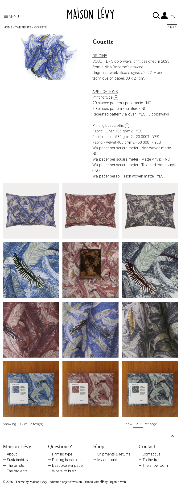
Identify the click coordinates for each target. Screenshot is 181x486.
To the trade (153, 460)
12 (138, 424)
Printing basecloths (67, 460)
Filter (172, 26)
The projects (17, 471)
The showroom (155, 465)
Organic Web (117, 482)
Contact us (151, 454)
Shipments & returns (113, 454)
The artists (15, 465)
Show (127, 424)
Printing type (62, 454)
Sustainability (17, 460)
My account (107, 460)
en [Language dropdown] (173, 17)
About (12, 454)
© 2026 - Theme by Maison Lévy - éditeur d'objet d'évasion (43, 482)
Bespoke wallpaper (68, 465)
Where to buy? (64, 471)
